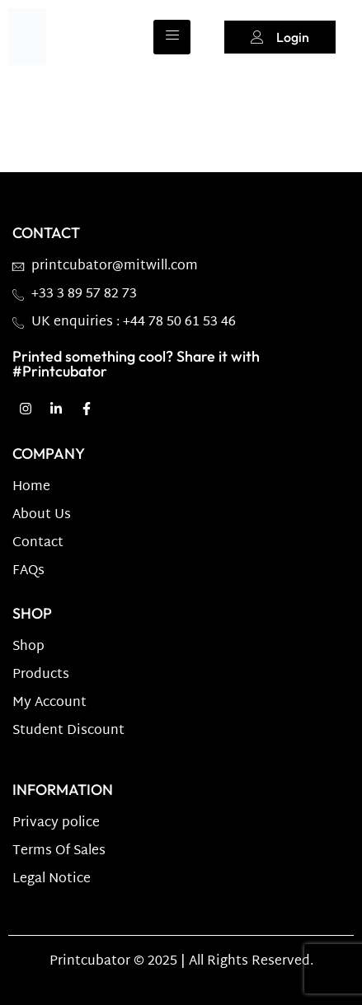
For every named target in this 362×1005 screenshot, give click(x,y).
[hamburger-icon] (171, 37)
